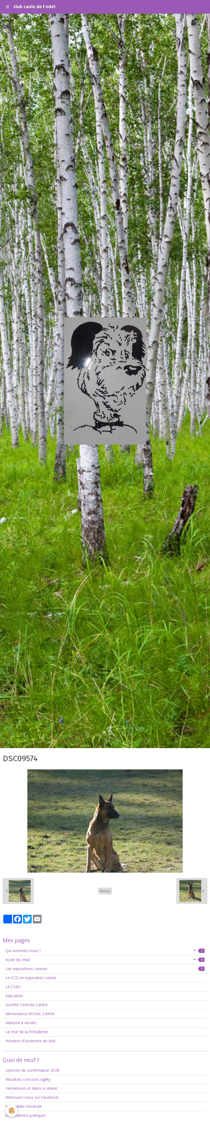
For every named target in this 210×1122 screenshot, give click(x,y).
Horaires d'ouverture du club (30, 1040)
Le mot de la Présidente (26, 1031)
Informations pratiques (25, 1115)
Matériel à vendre (20, 1022)
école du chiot (105, 959)
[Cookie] (11, 1111)
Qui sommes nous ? (105, 950)
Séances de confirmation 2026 (32, 1070)
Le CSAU (13, 986)
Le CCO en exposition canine (30, 977)
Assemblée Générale (23, 1106)
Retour (105, 891)
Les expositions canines (105, 968)
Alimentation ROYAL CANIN (29, 1013)
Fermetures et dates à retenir (31, 1088)
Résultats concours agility (28, 1079)
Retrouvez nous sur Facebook (32, 1097)
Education (14, 995)
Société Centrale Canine (26, 1004)
